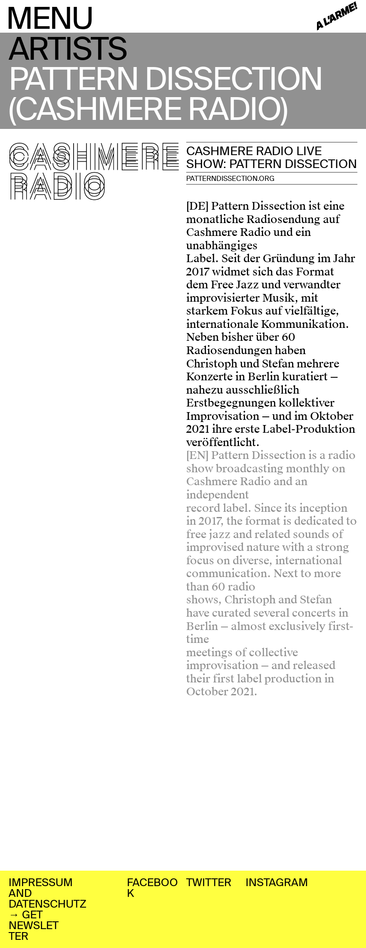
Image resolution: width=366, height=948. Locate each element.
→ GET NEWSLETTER (33, 925)
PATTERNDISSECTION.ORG (230, 178)
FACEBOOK (152, 887)
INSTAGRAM (277, 882)
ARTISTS (68, 49)
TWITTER (208, 882)
